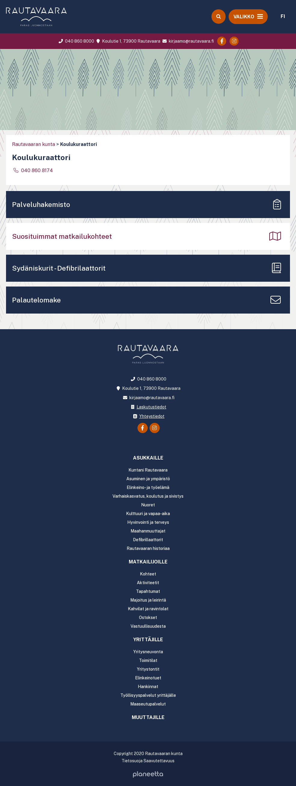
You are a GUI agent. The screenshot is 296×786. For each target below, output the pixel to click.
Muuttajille (148, 717)
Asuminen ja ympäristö (148, 478)
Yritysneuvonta (148, 651)
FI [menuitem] (283, 16)
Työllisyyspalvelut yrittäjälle (148, 695)
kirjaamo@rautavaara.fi (187, 41)
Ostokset (148, 617)
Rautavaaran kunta (33, 144)
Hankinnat (148, 686)
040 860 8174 (36, 170)
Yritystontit (148, 669)
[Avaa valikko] (248, 16)
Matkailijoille (148, 562)
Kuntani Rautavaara (148, 470)
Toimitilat (148, 660)
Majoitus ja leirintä (148, 600)
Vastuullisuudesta (148, 626)
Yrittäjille (148, 639)
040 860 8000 (75, 41)
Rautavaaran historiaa (148, 548)
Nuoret (148, 504)
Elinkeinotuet (148, 677)
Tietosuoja (132, 760)
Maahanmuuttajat (148, 531)
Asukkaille (148, 458)
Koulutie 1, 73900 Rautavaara (127, 41)
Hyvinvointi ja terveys (148, 522)
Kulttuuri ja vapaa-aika (148, 513)
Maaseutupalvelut (148, 704)
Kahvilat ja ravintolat (148, 608)
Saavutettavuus (158, 760)
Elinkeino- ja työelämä (148, 487)
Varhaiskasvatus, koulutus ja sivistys (148, 496)
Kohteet (148, 574)
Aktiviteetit (148, 582)
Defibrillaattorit (148, 539)
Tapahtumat (148, 591)
